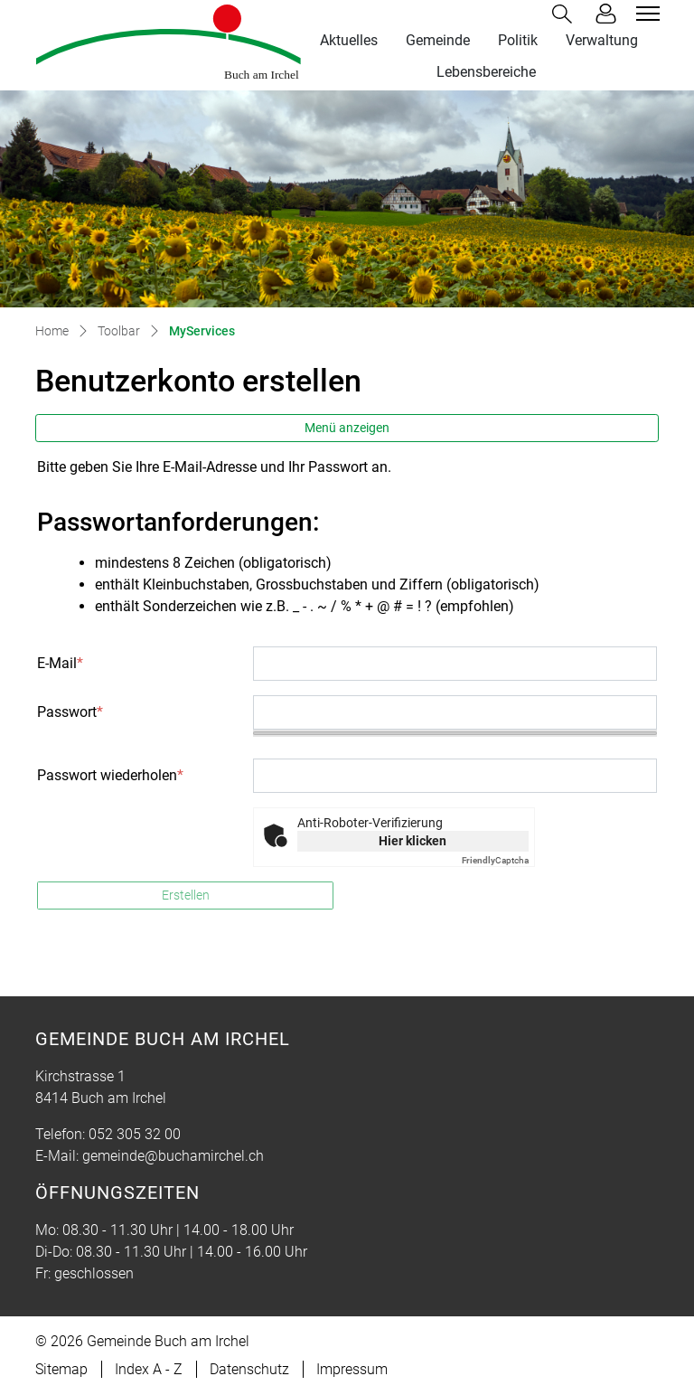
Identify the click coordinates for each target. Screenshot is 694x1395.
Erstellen (186, 895)
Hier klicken (412, 841)
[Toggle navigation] (645, 14)
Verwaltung (602, 40)
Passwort (70, 712)
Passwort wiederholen (110, 775)
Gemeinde (438, 40)
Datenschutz (249, 1369)
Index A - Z (149, 1369)
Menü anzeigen (347, 427)
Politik (518, 40)
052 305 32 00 (135, 1134)
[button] (565, 14)
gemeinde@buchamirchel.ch (173, 1155)
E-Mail (60, 663)
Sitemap (61, 1369)
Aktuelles (349, 40)
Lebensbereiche (486, 71)
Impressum (352, 1369)
